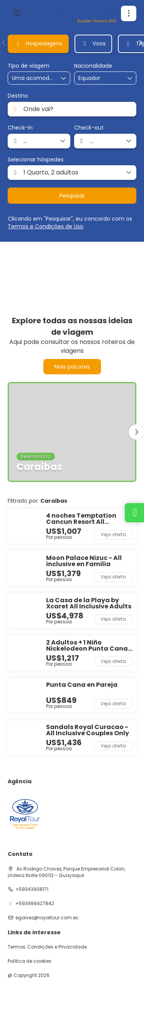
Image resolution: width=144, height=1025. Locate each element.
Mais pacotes (72, 366)
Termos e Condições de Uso (45, 226)
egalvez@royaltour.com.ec (47, 918)
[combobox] (97, 78)
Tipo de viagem (29, 66)
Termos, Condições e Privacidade (47, 947)
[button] (128, 13)
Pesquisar (72, 195)
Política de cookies (29, 961)
